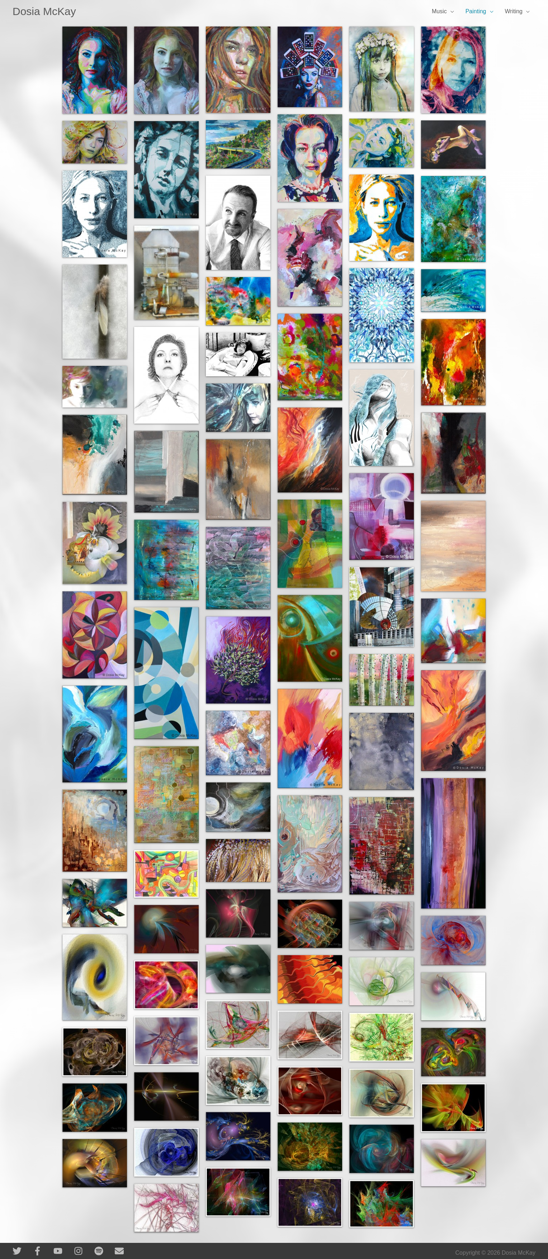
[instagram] (83, 1250)
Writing (514, 11)
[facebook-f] (42, 1250)
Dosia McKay (44, 11)
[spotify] (103, 1250)
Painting (476, 11)
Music (439, 11)
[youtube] (62, 1250)
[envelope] (121, 1250)
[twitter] (22, 1250)
